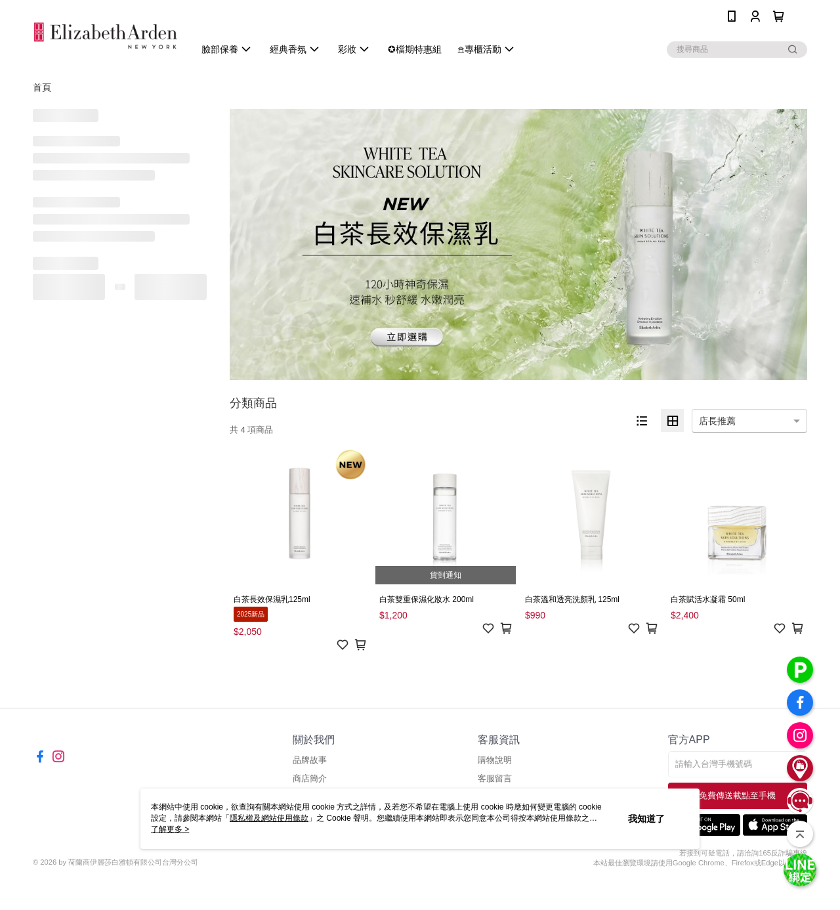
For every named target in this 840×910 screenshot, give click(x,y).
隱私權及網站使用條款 (269, 818)
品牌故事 (310, 760)
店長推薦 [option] (717, 421)
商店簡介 (310, 778)
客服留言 (495, 778)
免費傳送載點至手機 (737, 795)
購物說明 (495, 760)
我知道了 (646, 818)
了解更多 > (170, 829)
